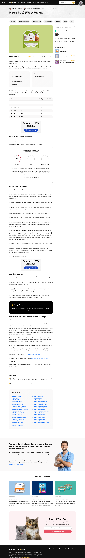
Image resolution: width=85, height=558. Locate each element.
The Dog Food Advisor (25, 557)
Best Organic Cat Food (18, 414)
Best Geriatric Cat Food (18, 404)
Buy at (31, 130)
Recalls (34, 2)
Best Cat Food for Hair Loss (39, 419)
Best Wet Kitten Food (17, 401)
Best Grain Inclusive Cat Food (19, 417)
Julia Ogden (19, 8)
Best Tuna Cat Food (38, 398)
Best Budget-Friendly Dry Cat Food (20, 409)
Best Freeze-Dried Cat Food (19, 412)
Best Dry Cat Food (17, 396)
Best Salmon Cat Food (38, 396)
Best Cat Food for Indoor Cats (19, 406)
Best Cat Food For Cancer (39, 417)
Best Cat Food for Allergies (39, 409)
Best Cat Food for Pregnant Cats (40, 401)
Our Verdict (13, 21)
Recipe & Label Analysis (24, 21)
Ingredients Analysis (36, 21)
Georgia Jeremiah (36, 8)
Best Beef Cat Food (38, 395)
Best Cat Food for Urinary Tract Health (42, 422)
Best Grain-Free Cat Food (18, 419)
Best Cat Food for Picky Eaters (40, 406)
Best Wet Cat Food (17, 398)
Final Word (58, 21)
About (46, 2)
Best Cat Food (16, 395)
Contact (74, 548)
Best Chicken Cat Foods (18, 425)
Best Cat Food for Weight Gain (40, 404)
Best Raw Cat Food (17, 411)
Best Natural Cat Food (18, 422)
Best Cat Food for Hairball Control (41, 420)
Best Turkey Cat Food (38, 399)
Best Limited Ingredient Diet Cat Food (21, 416)
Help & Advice (40, 2)
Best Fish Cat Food (17, 424)
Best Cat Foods (21, 2)
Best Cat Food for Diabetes (39, 414)
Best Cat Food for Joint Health (40, 416)
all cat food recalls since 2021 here (32, 354)
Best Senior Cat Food (17, 403)
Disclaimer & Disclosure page (16, 464)
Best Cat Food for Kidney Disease (41, 424)
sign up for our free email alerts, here (40, 358)
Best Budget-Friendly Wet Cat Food (20, 408)
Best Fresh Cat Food (17, 420)
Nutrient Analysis (48, 21)
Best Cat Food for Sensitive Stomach (41, 408)
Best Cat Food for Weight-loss (40, 412)
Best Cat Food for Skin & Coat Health (41, 411)
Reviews (29, 2)
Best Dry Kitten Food (17, 399)
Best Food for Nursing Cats (39, 403)
